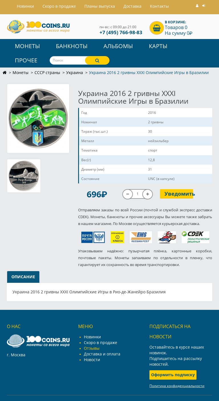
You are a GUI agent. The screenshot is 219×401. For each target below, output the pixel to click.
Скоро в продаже (59, 6)
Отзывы (92, 348)
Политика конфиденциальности (176, 385)
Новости (92, 359)
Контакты (159, 6)
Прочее (26, 60)
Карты (158, 46)
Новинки (92, 336)
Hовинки (25, 6)
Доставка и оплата (102, 354)
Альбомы (118, 46)
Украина (74, 72)
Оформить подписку (173, 374)
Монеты (27, 46)
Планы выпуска (99, 6)
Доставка (132, 6)
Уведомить (179, 193)
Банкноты (72, 46)
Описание (23, 276)
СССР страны (47, 72)
